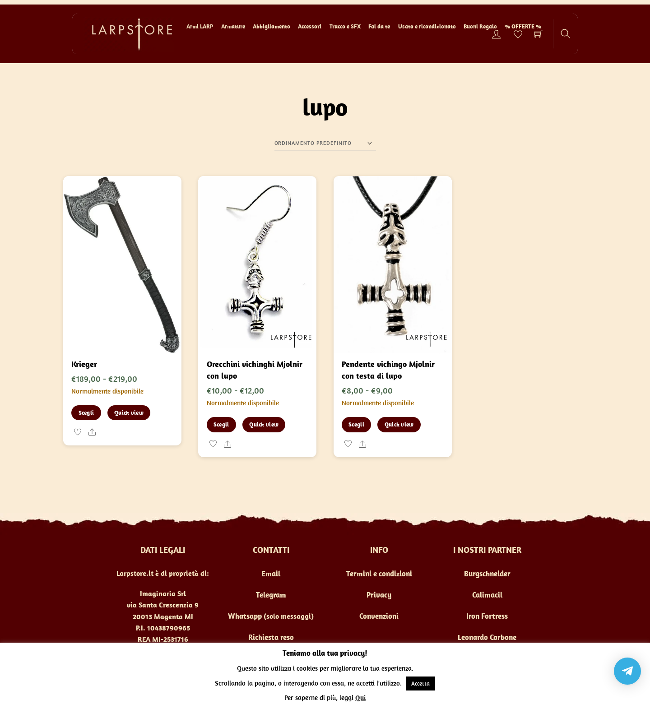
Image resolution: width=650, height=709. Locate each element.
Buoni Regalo (480, 26)
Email (270, 574)
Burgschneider (487, 574)
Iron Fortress (487, 616)
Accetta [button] (420, 683)
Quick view (129, 413)
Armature (233, 26)
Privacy (379, 595)
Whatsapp (245, 616)
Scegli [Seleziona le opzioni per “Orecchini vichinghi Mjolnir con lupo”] (221, 424)
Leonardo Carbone (487, 637)
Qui (360, 697)
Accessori (309, 26)
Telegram (271, 595)
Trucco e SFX (345, 26)
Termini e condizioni (379, 574)
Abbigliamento (271, 26)
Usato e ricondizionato (427, 26)
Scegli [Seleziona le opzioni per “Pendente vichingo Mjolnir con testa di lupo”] (356, 424)
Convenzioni (379, 616)
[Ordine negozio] (325, 143)
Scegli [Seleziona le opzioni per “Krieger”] (86, 413)
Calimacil (487, 595)
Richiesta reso (271, 637)
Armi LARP (199, 26)
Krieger (84, 364)
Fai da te (379, 26)
